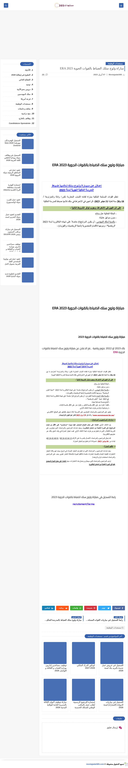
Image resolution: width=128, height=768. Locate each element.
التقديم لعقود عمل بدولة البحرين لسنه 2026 (12, 217)
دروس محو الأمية (23, 89)
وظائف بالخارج (24, 118)
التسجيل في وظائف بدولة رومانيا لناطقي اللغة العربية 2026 (12, 157)
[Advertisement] (64, 36)
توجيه (28, 84)
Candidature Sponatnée (19, 123)
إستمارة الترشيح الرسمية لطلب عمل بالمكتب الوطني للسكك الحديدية (84, 705)
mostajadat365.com (95, 764)
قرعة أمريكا (25, 99)
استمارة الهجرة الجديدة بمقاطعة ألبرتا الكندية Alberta (11, 187)
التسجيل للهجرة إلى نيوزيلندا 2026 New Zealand (12, 143)
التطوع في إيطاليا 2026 (20, 75)
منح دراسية (25, 114)
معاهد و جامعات (24, 109)
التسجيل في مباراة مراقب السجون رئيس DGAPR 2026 (12, 231)
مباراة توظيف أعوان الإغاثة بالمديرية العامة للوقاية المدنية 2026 (55, 705)
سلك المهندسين (23, 94)
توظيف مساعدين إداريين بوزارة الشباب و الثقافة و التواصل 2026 (56, 668)
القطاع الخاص (24, 80)
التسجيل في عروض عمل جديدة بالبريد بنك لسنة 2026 (112, 668)
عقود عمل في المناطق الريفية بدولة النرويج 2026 (11, 172)
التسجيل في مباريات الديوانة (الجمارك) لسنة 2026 (113, 705)
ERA (115, 352)
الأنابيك (27, 70)
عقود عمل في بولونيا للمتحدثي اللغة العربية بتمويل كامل (11, 261)
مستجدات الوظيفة (115, 63)
